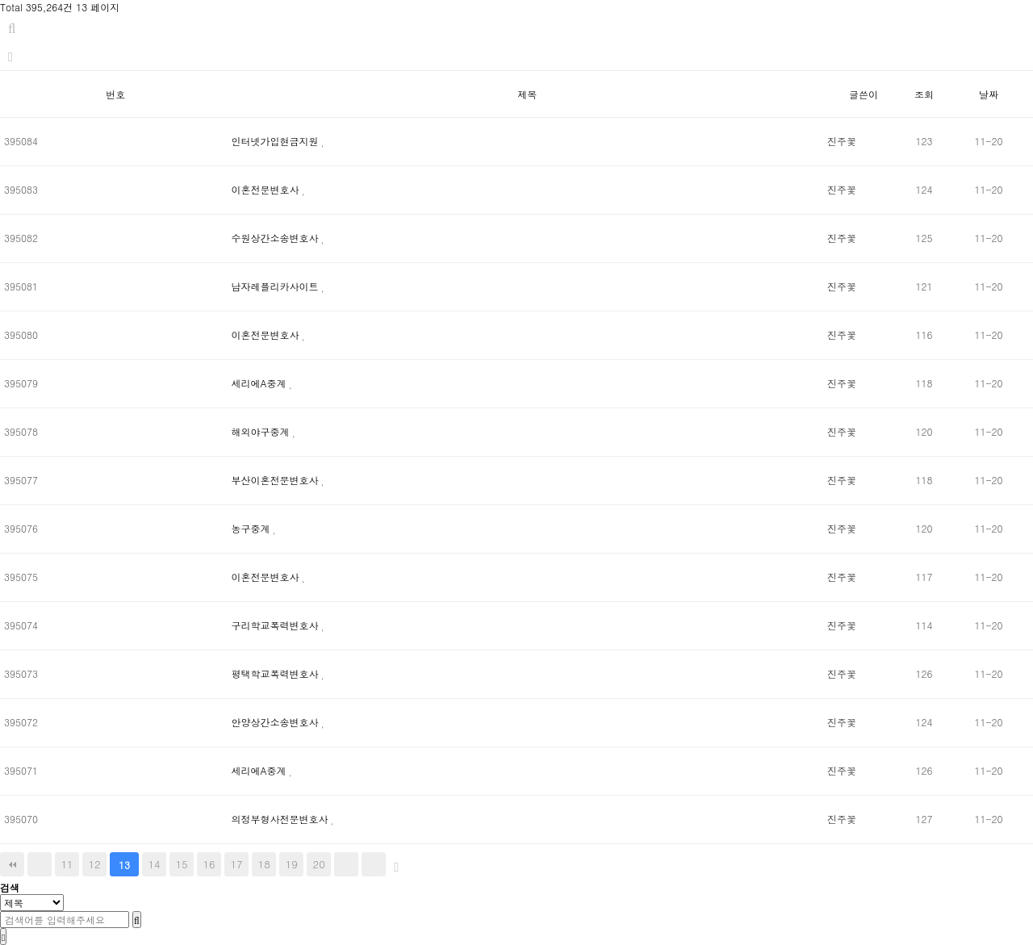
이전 (39, 864)
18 (264, 864)
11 (67, 864)
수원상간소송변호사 (277, 238)
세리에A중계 (261, 383)
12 (94, 864)
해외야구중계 (262, 431)
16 (209, 864)
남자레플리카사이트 (277, 286)
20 (319, 864)
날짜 (988, 94)
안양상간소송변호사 (277, 722)
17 (237, 864)
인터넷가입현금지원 (277, 141)
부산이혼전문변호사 (277, 480)
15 (182, 864)
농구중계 (253, 528)
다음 (346, 864)
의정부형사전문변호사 (282, 819)
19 (292, 864)
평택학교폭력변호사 (277, 673)
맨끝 (374, 864)
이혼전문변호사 (267, 189)
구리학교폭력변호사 (277, 625)
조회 (924, 94)
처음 (12, 864)
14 (154, 864)
